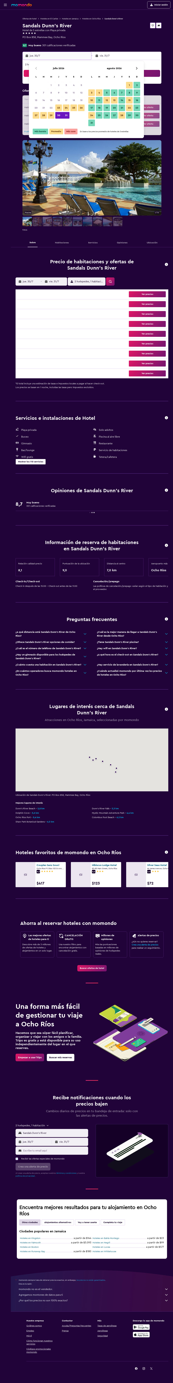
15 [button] (51, 100)
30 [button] (58, 115)
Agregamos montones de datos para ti (93, 1295)
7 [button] (43, 92)
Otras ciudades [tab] (30, 1222)
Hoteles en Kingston (30, 1238)
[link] (92, 968)
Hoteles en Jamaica (70, 19)
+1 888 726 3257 (31, 41)
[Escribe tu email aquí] (55, 1150)
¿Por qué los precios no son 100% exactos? (93, 1300)
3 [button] (66, 85)
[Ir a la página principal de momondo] (21, 4)
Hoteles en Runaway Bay (32, 1251)
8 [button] (51, 92)
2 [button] (58, 85)
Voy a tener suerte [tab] (87, 1222)
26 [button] (81, 108)
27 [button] (36, 115)
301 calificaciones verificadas (58, 45)
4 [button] (73, 85)
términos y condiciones (66, 1173)
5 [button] (81, 85)
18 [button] (74, 100)
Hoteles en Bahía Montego (106, 1238)
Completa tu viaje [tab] (112, 1222)
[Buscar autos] (5, 28)
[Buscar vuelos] (5, 14)
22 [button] (51, 108)
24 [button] (66, 108)
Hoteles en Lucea (101, 1247)
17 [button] (66, 100)
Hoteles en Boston (29, 1247)
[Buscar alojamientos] (5, 21)
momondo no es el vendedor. (93, 1289)
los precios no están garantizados (91, 1280)
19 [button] (81, 100)
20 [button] (36, 108)
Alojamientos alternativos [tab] (57, 1222)
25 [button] (73, 108)
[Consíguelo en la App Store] (141, 1334)
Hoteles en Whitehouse (104, 1251)
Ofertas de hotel (29, 19)
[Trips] (5, 36)
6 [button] (36, 92)
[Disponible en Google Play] (141, 1327)
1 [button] (51, 85)
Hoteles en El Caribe (49, 19)
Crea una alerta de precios (145, 945)
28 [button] (43, 115)
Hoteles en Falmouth (30, 1243)
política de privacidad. (25, 1176)
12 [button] (81, 92)
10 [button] (66, 92)
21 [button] (43, 108)
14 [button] (43, 100)
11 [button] (74, 92)
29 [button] (51, 115)
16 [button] (59, 100)
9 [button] (58, 92)
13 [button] (36, 100)
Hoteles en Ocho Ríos (91, 19)
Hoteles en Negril (101, 1243)
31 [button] (66, 115)
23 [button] (58, 108)
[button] (5, 4)
